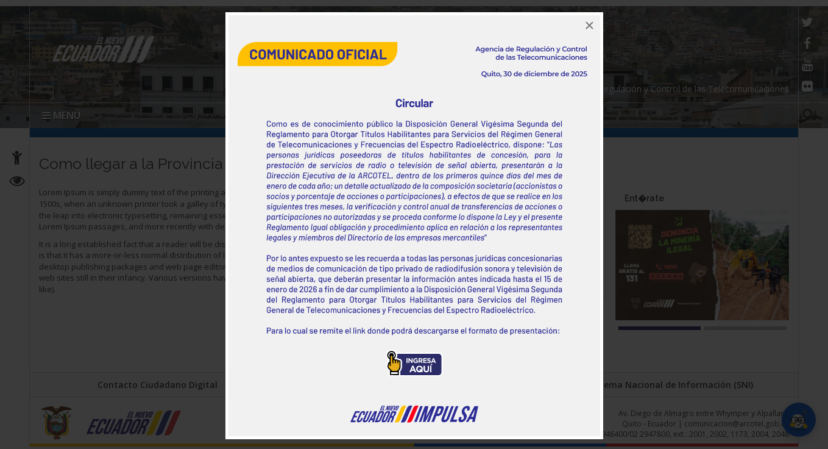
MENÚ (61, 115)
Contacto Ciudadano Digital (157, 384)
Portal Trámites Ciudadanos (413, 384)
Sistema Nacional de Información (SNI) (670, 384)
